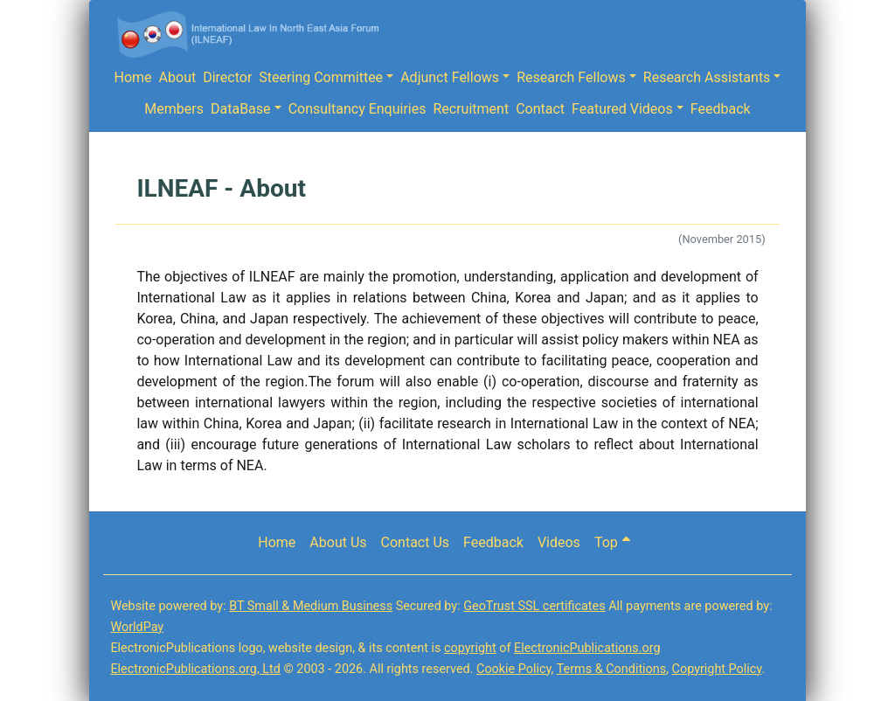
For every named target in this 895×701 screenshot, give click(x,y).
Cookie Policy (514, 669)
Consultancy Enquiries (357, 109)
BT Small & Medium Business (310, 606)
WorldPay (136, 627)
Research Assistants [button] (707, 77)
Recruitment (471, 109)
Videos (559, 542)
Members (174, 109)
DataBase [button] (241, 109)
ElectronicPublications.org (587, 648)
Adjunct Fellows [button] (449, 77)
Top (612, 542)
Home (133, 77)
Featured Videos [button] (622, 109)
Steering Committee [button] (321, 77)
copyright (470, 648)
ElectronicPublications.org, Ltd (195, 669)
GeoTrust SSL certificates (534, 606)
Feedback (720, 109)
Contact (540, 109)
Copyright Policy (717, 669)
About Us (337, 542)
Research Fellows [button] (571, 77)
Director (227, 77)
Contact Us (415, 542)
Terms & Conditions (611, 669)
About (178, 77)
